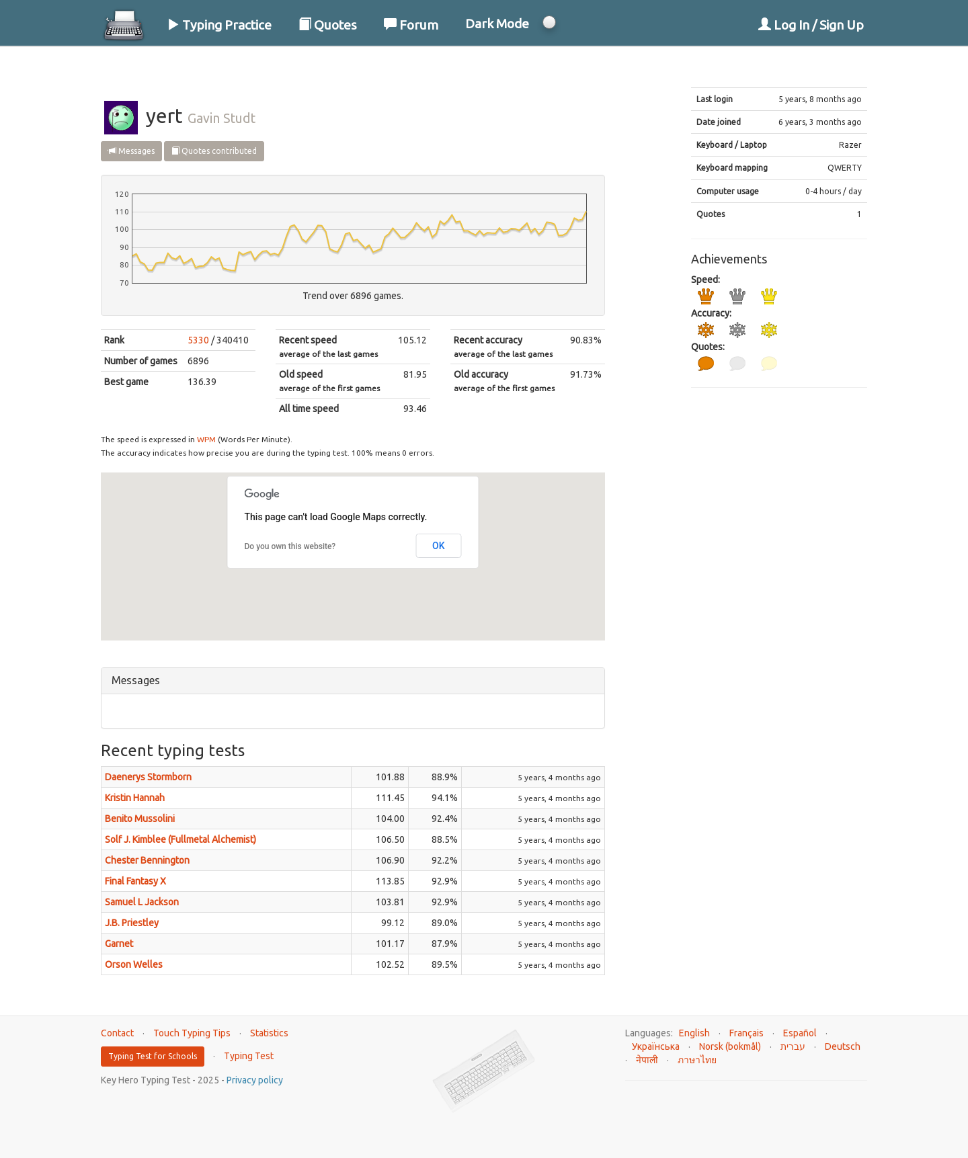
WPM (206, 439)
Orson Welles (134, 964)
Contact (117, 1033)
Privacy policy (255, 1080)
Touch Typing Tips (192, 1033)
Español (800, 1033)
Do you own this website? (290, 546)
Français (746, 1033)
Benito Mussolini (140, 818)
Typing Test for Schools (152, 1056)
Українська (656, 1046)
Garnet (119, 943)
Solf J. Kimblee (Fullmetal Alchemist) (180, 839)
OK (438, 545)
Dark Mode (497, 23)
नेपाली (647, 1059)
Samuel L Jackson (142, 902)
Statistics (269, 1033)
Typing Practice (219, 24)
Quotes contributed (214, 151)
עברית (792, 1046)
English (694, 1033)
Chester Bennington (147, 860)
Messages (131, 151)
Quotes (327, 24)
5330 (198, 340)
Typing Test (249, 1055)
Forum (411, 24)
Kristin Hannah (135, 797)
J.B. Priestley (132, 922)
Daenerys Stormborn (148, 777)
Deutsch (842, 1046)
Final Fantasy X (135, 881)
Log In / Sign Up (811, 24)
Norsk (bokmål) (730, 1046)
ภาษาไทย (697, 1059)
